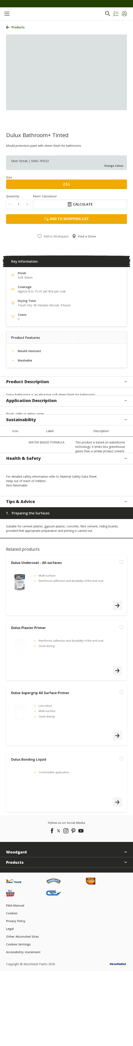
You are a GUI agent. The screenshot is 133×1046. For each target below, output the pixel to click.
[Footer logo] (26, 969)
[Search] (107, 13)
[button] (124, 13)
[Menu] (6, 14)
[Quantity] (18, 204)
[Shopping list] (116, 13)
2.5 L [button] (66, 184)
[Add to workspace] (121, 660)
